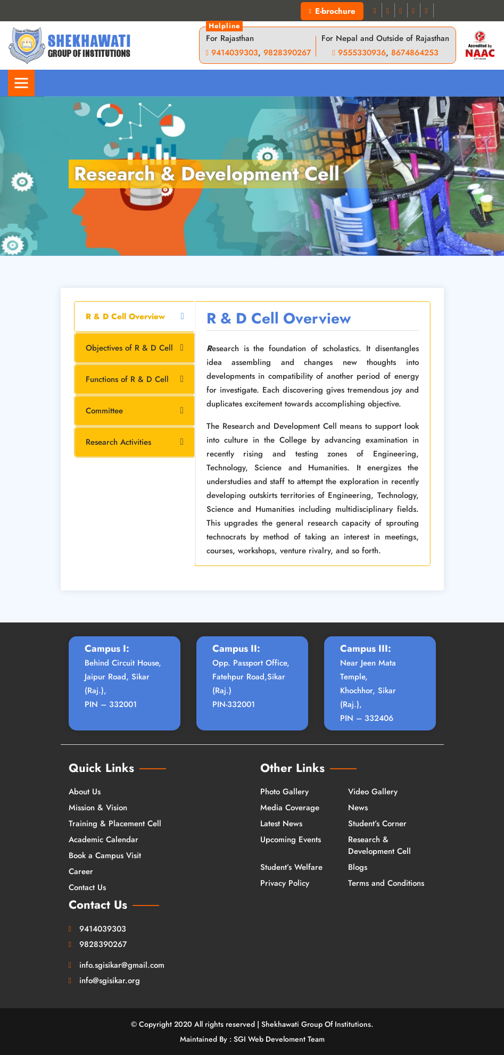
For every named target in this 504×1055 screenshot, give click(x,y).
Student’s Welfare (291, 867)
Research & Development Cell (379, 845)
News (358, 807)
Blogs (357, 867)
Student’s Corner (377, 823)
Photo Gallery (284, 792)
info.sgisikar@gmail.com (121, 965)
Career (81, 871)
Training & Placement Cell (115, 823)
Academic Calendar (103, 839)
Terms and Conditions (386, 883)
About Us (85, 792)
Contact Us (87, 887)
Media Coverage (289, 807)
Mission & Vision (98, 807)
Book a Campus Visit (105, 855)
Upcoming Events (290, 839)
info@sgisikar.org (109, 980)
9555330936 (362, 53)
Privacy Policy (284, 883)
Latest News (281, 823)
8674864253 (415, 53)
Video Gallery (373, 792)
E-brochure (332, 11)
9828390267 (287, 53)
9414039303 (234, 53)
